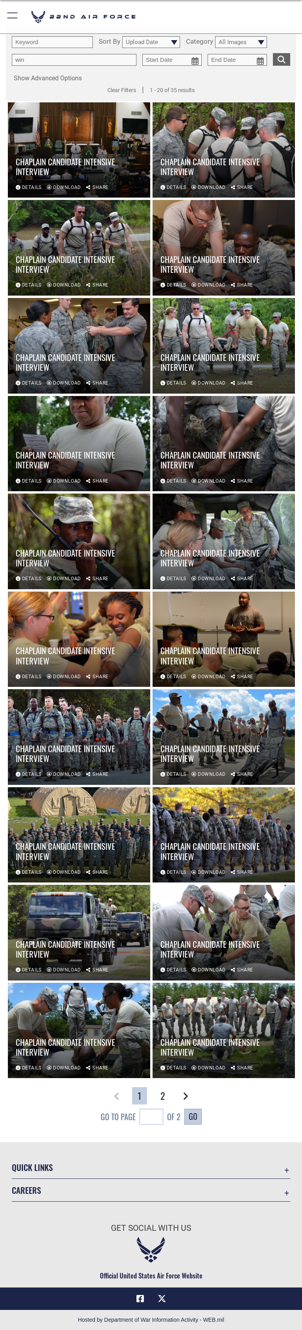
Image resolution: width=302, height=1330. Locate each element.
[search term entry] (52, 42)
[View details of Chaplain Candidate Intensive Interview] (79, 150)
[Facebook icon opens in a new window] (140, 1298)
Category (199, 41)
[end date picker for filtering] (237, 60)
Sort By (109, 41)
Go (193, 1116)
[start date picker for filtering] (172, 60)
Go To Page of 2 (140, 1118)
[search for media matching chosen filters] (281, 58)
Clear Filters (121, 90)
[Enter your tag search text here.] (74, 60)
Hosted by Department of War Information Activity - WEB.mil (151, 1320)
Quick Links (32, 1167)
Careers (26, 1190)
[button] (13, 16)
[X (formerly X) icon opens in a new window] (162, 1298)
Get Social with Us (151, 1228)
